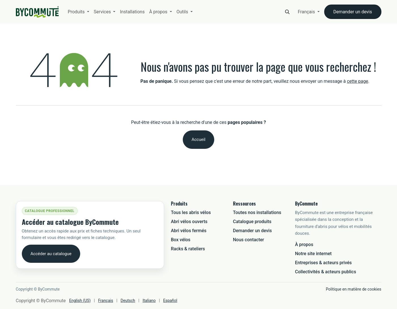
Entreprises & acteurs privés (323, 262)
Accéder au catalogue (51, 253)
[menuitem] (78, 12)
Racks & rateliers (188, 248)
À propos (304, 244)
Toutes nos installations (257, 212)
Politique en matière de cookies (353, 289)
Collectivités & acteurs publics (325, 271)
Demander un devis (352, 11)
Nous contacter (248, 239)
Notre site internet (313, 253)
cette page (357, 81)
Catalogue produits (252, 221)
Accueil (198, 139)
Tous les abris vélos (191, 212)
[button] (287, 12)
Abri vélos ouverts (189, 221)
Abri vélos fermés (189, 230)
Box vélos (180, 239)
